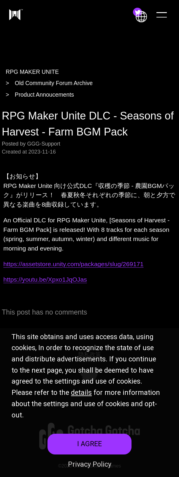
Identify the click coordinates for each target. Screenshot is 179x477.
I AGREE (89, 444)
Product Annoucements (44, 95)
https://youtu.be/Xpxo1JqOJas (45, 279)
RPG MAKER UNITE (32, 72)
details (81, 392)
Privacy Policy (89, 464)
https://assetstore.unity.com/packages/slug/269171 (73, 264)
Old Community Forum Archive (54, 83)
